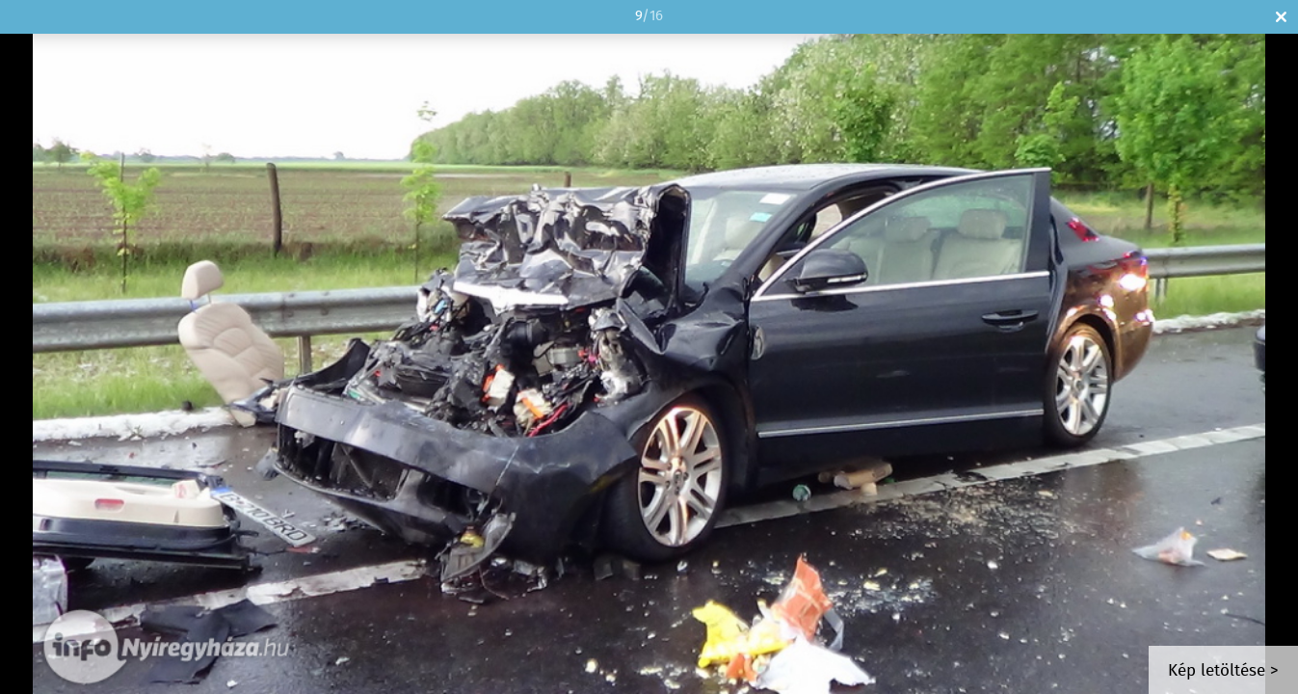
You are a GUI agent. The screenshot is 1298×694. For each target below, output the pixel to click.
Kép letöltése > (1223, 671)
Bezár (1281, 17)
